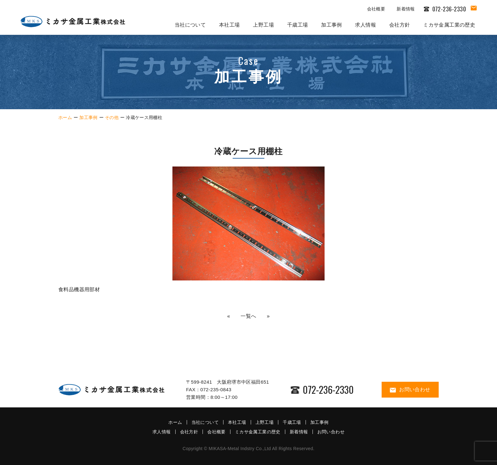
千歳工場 (297, 25)
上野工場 (263, 25)
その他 (112, 117)
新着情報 (406, 8)
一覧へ (248, 316)
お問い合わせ (410, 389)
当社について (190, 25)
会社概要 (376, 8)
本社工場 (229, 25)
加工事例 (331, 25)
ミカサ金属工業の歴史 (449, 25)
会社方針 (399, 25)
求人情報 (365, 25)
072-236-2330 (322, 389)
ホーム (65, 117)
